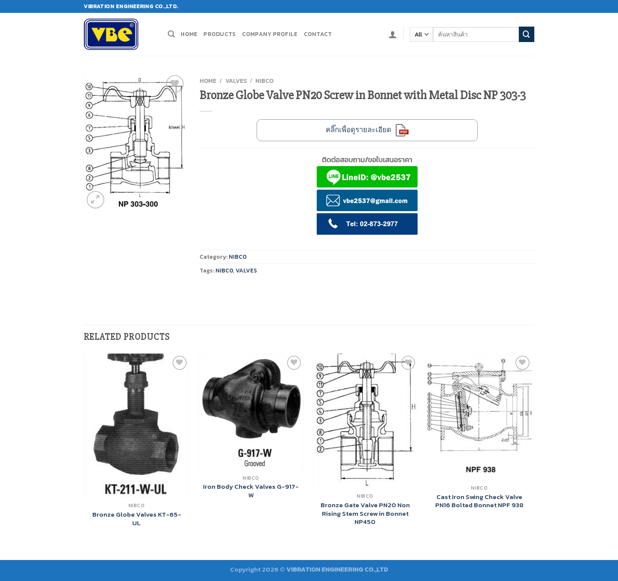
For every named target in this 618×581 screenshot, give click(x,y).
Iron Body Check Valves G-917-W (251, 490)
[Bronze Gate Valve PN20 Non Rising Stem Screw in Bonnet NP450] (365, 421)
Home (189, 34)
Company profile (270, 34)
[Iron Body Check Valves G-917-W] (251, 412)
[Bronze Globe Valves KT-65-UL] (137, 426)
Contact (318, 34)
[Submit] (526, 34)
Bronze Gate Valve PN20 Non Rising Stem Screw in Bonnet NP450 (365, 513)
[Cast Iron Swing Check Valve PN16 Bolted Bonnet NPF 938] (480, 417)
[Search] (171, 34)
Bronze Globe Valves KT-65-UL (136, 518)
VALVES (236, 80)
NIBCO (264, 80)
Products (219, 34)
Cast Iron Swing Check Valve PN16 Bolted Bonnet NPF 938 (479, 501)
